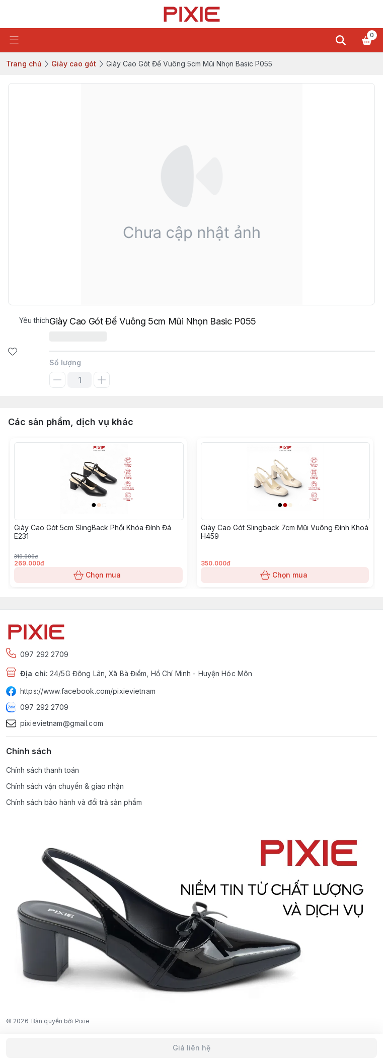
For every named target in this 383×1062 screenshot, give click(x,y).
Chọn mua (98, 575)
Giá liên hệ (191, 1048)
